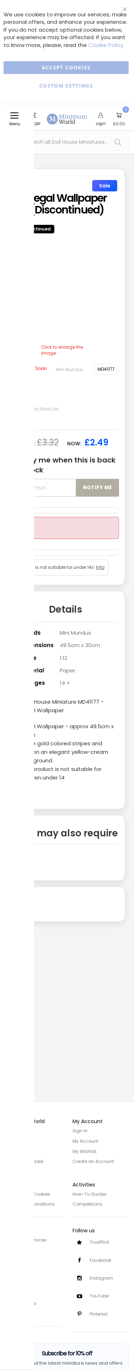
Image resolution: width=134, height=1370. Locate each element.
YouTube (99, 1296)
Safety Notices (20, 1301)
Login (101, 123)
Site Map (14, 1151)
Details (65, 609)
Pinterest (99, 1314)
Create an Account (93, 1161)
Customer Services (25, 1239)
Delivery (13, 1249)
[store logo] (67, 115)
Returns (13, 1259)
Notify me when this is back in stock (65, 465)
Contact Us (17, 1269)
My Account (85, 1141)
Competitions (87, 1203)
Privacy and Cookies (27, 1193)
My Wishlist (84, 1151)
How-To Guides (89, 1193)
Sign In (80, 1131)
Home (11, 1131)
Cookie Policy (105, 45)
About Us (15, 1141)
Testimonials (19, 1311)
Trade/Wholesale (24, 1161)
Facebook (100, 1260)
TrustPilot (99, 1241)
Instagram (101, 1278)
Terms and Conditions (30, 1203)
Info (100, 567)
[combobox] (67, 142)
